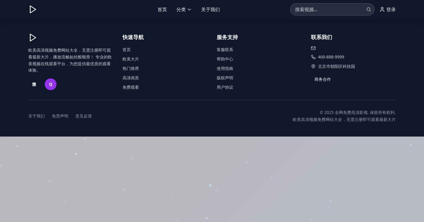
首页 (162, 9)
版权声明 (225, 77)
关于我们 (210, 9)
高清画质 (130, 77)
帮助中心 (225, 59)
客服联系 (225, 49)
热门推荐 (130, 68)
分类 (184, 9)
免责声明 (60, 116)
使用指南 (225, 68)
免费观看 (130, 87)
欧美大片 (130, 59)
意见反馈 (83, 116)
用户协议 (225, 87)
